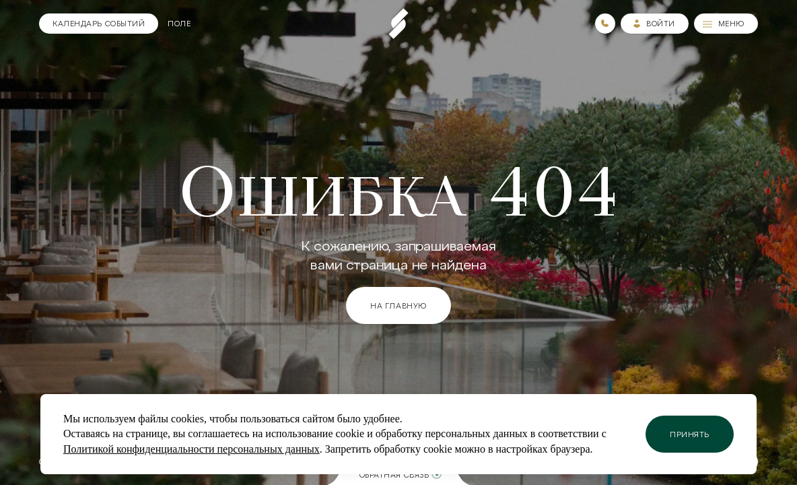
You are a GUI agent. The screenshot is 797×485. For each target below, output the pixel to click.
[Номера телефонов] (605, 23)
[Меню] (726, 23)
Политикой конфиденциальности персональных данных (191, 449)
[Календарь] (98, 23)
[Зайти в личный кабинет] (655, 23)
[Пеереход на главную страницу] (398, 23)
